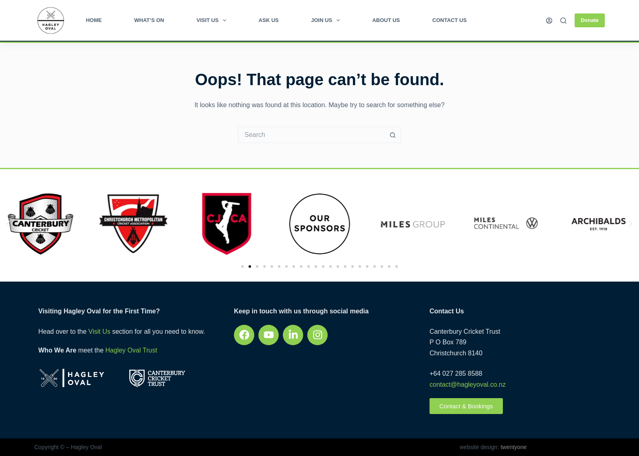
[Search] (563, 21)
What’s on (149, 20)
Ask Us (269, 20)
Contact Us (449, 20)
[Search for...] (311, 135)
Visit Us (212, 20)
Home (94, 20)
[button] (8, 224)
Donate (590, 20)
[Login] (549, 21)
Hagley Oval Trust (131, 350)
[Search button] (393, 135)
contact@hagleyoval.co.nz (468, 384)
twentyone (513, 447)
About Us (386, 20)
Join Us (327, 20)
